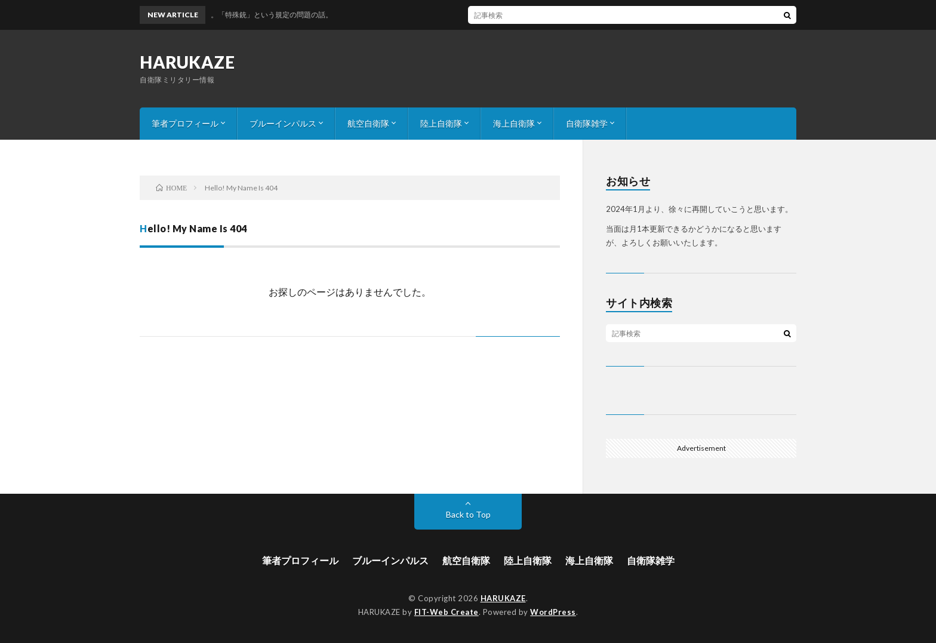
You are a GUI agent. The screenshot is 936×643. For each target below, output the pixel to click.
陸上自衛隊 (441, 123)
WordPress (553, 612)
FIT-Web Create (446, 612)
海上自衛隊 (514, 123)
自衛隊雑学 (587, 123)
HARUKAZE (187, 62)
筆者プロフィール (185, 123)
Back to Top (468, 514)
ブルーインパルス (283, 123)
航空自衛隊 (368, 123)
